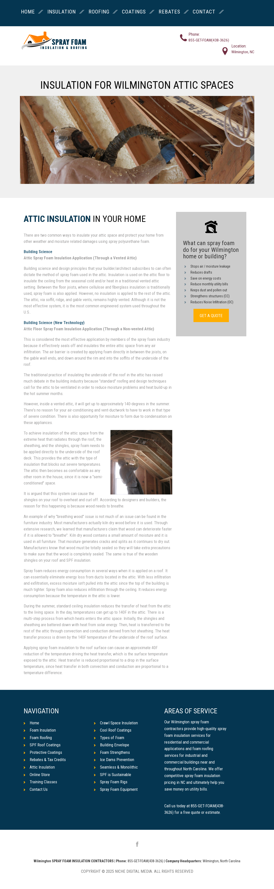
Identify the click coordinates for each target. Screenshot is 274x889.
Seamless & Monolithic (116, 767)
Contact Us (36, 789)
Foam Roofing (38, 737)
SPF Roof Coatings (42, 744)
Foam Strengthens (112, 752)
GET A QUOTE (211, 315)
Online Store (37, 774)
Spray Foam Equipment (116, 789)
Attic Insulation (57, 219)
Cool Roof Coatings (112, 730)
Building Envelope (111, 744)
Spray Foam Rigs (110, 781)
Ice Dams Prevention (114, 759)
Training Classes (40, 781)
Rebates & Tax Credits (45, 759)
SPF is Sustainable (112, 774)
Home (31, 722)
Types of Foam (109, 737)
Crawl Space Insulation (116, 722)
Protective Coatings (43, 752)
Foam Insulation (40, 730)
